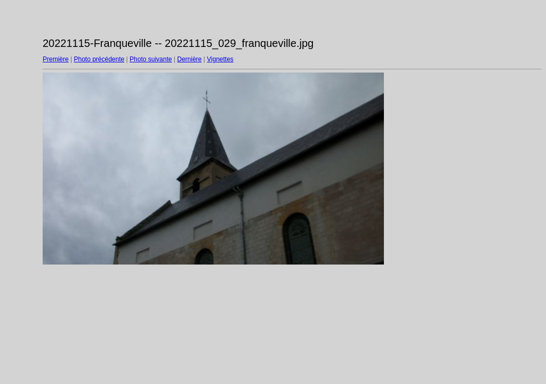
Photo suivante (151, 59)
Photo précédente (99, 59)
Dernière (189, 59)
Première (56, 59)
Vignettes (220, 59)
